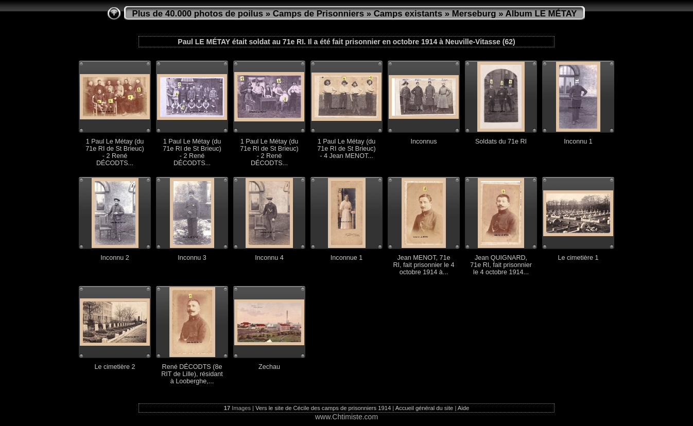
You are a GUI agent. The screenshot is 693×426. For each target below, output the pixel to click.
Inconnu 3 (192, 257)
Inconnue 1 (346, 257)
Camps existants (408, 14)
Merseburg (474, 14)
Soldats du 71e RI (501, 141)
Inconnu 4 (269, 257)
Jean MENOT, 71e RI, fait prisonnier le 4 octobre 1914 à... (424, 265)
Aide (463, 408)
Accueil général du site (424, 408)
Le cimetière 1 (578, 257)
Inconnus (423, 141)
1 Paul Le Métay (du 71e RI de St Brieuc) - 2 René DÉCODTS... (114, 152)
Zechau (269, 366)
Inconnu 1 (578, 141)
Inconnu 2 (114, 257)
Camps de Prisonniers (318, 14)
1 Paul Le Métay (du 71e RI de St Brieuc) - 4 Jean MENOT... (346, 148)
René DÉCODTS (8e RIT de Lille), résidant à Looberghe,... (191, 374)
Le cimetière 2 (114, 366)
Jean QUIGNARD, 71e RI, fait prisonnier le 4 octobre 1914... (501, 265)
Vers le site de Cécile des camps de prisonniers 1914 (323, 408)
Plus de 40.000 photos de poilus (198, 14)
